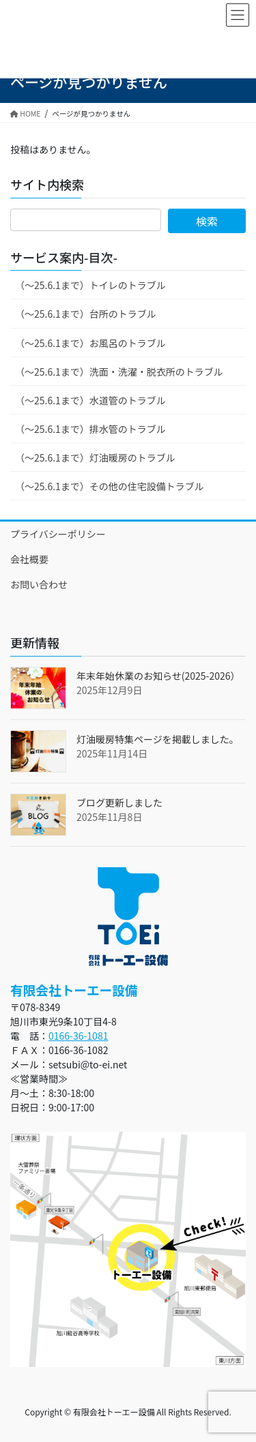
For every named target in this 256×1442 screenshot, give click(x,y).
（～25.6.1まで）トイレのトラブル (90, 285)
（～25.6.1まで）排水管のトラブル (90, 429)
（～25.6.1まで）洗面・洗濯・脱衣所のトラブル (119, 371)
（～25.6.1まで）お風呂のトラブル (90, 343)
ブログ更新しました (119, 802)
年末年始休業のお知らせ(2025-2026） (158, 675)
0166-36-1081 (78, 1035)
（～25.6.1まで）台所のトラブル (85, 313)
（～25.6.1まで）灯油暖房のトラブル (95, 457)
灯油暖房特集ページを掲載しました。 (157, 739)
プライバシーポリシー (58, 534)
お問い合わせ (39, 584)
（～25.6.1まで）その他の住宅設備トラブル (109, 486)
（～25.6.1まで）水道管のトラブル (90, 400)
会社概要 (29, 559)
